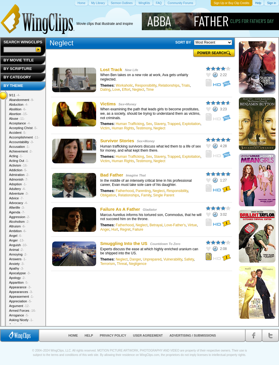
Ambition (17, 231)
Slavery (159, 124)
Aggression (19, 217)
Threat (122, 264)
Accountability (21, 142)
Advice (16, 198)
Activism (18, 165)
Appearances (21, 292)
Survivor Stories (117, 140)
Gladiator (150, 209)
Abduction (18, 104)
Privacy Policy (113, 335)
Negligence (138, 264)
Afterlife (17, 207)
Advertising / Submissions (192, 335)
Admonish (18, 179)
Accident (17, 132)
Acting (16, 156)
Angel (15, 235)
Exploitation (191, 124)
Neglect (138, 90)
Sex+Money (127, 104)
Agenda (17, 212)
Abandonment (21, 100)
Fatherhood (125, 191)
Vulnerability (172, 259)
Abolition (17, 109)
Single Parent (163, 195)
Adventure (19, 193)
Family (146, 195)
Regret (125, 229)
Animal (16, 249)
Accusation (19, 146)
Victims (108, 103)
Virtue (192, 225)
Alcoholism (19, 221)
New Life (131, 70)
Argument (19, 306)
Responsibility (145, 85)
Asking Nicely (21, 320)
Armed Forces (22, 310)
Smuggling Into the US (123, 243)
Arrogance (19, 315)
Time (150, 90)
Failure (137, 229)
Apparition (18, 282)
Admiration (19, 174)
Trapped (173, 124)
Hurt (114, 229)
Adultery (17, 189)
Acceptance (20, 123)
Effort (126, 90)
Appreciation (20, 301)
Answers (17, 259)
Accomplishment (24, 137)
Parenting (143, 191)
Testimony (144, 128)
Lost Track (111, 69)
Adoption (18, 184)
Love (116, 90)
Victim (105, 128)
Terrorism (107, 264)
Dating (105, 90)
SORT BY (183, 42)
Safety (189, 259)
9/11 (14, 95)
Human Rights (123, 128)
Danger (135, 259)
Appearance (20, 287)
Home (73, 335)
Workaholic (124, 85)
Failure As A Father (120, 209)
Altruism (17, 226)
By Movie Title (19, 60)
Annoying (18, 254)
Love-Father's (175, 225)
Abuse (17, 118)
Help (89, 335)
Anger (104, 229)
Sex (149, 124)
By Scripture (18, 68)
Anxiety (17, 263)
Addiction (18, 170)
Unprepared (152, 259)
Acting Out (19, 160)
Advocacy (18, 203)
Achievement (21, 151)
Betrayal (155, 225)
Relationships (168, 85)
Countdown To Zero (165, 244)
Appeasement (21, 296)
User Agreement (148, 335)
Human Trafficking (130, 124)
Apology (17, 278)
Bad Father (111, 174)
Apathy (16, 268)
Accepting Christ (23, 128)
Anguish (18, 245)
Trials (185, 85)
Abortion (18, 114)
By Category (17, 77)
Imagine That (136, 175)
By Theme (13, 85)
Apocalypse (19, 273)
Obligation (108, 195)
